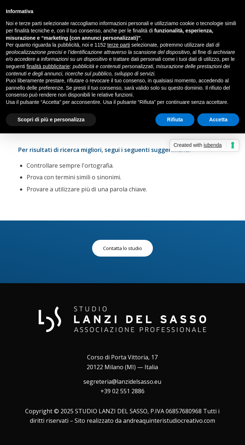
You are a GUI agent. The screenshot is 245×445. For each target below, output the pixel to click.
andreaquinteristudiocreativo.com (169, 421)
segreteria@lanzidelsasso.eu (122, 382)
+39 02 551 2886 (122, 391)
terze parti (118, 45)
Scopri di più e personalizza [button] (50, 119)
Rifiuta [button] (175, 119)
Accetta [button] (218, 119)
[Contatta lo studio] (122, 248)
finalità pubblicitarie (48, 66)
